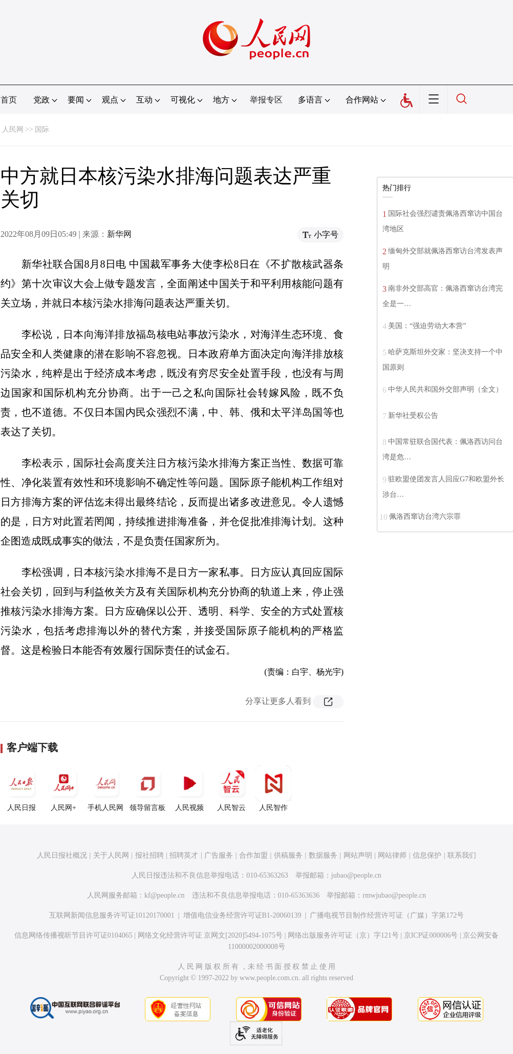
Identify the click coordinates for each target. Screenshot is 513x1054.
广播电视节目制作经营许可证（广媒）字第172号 (387, 915)
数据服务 (323, 855)
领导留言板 (147, 788)
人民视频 (189, 788)
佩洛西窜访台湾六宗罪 (425, 516)
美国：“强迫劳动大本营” (427, 326)
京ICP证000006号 (431, 935)
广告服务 (218, 855)
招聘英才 (183, 855)
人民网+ (63, 788)
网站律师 (392, 855)
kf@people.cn (164, 895)
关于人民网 (111, 855)
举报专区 (266, 99)
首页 (9, 99)
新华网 (119, 234)
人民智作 (273, 788)
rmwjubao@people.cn (394, 895)
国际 (42, 129)
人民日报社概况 (62, 855)
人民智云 (231, 788)
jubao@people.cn (356, 875)
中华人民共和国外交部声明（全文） (445, 389)
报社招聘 (149, 855)
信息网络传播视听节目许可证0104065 (73, 935)
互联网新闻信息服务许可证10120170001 (112, 915)
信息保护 (427, 855)
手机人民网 (105, 788)
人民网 (13, 129)
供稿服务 (288, 855)
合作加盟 (253, 855)
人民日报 (21, 788)
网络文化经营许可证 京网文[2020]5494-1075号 (210, 935)
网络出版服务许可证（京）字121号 (343, 935)
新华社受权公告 (413, 415)
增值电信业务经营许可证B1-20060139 (242, 915)
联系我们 (461, 855)
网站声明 (358, 855)
